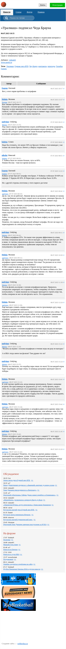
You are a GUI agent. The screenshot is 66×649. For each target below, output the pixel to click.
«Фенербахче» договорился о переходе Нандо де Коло (22, 500)
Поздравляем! (8, 559)
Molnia (5, 99)
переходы (51, 66)
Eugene (5, 88)
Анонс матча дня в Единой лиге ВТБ (16, 480)
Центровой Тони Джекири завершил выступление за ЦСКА (25, 524)
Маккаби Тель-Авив (10, 544)
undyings (5, 122)
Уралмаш (10, 66)
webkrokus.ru (22, 644)
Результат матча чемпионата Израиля (17, 515)
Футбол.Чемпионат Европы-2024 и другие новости (21, 569)
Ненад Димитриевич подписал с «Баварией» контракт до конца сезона (28, 485)
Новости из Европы (10, 549)
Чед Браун (33, 66)
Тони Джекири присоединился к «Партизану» (20, 490)
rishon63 (12, 60)
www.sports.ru (6, 62)
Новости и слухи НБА (11, 554)
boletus (5, 142)
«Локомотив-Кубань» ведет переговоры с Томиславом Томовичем (27, 505)
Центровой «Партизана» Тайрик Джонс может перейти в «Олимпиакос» (29, 495)
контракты (42, 66)
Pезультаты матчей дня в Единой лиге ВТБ (19, 510)
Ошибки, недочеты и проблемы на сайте (18, 564)
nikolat (4, 155)
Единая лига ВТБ (21, 66)
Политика (6, 540)
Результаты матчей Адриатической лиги (18, 519)
